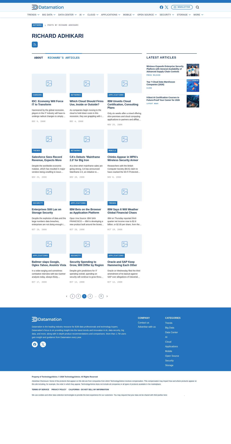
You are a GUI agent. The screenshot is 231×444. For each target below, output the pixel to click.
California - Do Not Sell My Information (89, 428)
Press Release (154, 94)
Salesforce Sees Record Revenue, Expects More (47, 178)
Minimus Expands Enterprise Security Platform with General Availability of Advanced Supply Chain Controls (165, 88)
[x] (166, 7)
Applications (119, 14)
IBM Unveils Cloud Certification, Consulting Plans (123, 123)
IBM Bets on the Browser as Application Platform (85, 230)
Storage (169, 403)
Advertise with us (147, 365)
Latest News (152, 123)
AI (91, 14)
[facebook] (161, 7)
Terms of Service (40, 428)
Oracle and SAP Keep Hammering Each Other (122, 283)
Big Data (57, 14)
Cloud (101, 14)
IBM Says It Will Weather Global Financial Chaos (123, 230)
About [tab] (38, 77)
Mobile (137, 14)
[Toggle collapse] (8, 429)
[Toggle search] (197, 7)
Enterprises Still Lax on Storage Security (46, 230)
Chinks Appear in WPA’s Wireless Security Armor (123, 178)
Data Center (76, 14)
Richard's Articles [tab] (64, 77)
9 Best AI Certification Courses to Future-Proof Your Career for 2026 (163, 117)
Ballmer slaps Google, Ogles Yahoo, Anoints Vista (49, 283)
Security (175, 14)
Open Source (156, 14)
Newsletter (182, 7)
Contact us (143, 361)
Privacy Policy (59, 428)
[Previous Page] (66, 315)
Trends (42, 14)
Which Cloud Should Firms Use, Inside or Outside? (87, 122)
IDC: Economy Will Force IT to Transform (47, 122)
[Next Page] (107, 315)
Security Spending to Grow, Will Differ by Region (87, 283)
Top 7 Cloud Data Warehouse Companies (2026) (161, 102)
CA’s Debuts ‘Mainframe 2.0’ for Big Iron (85, 178)
